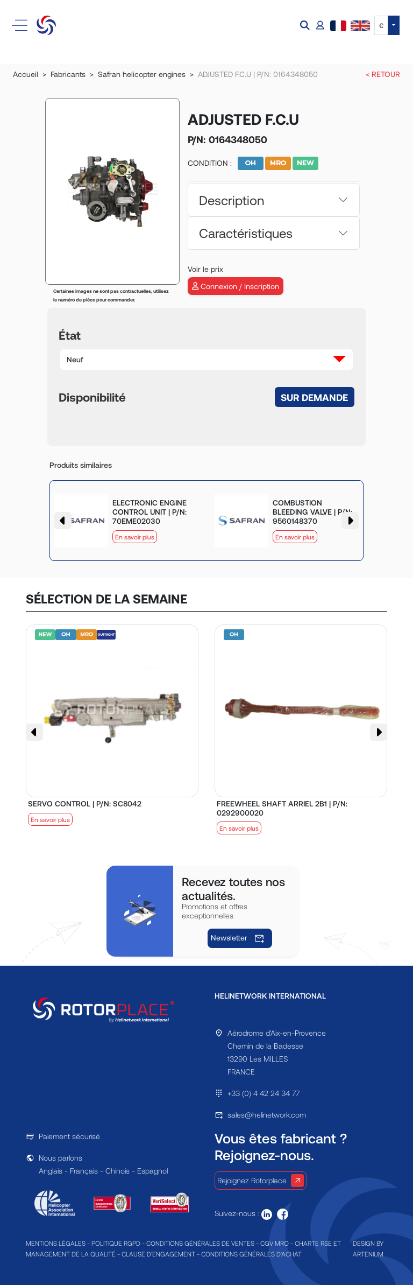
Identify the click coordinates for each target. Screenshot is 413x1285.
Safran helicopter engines (142, 74)
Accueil (25, 74)
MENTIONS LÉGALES (56, 1243)
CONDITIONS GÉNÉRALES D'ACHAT (251, 1254)
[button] (306, 26)
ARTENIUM (368, 1254)
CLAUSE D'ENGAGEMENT (158, 1254)
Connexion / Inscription (235, 286)
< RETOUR (383, 74)
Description (231, 200)
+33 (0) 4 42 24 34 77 (263, 1093)
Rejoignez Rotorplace (260, 1180)
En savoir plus (134, 536)
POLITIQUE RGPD (115, 1243)
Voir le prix (205, 268)
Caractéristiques (246, 233)
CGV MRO (274, 1243)
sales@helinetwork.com (266, 1114)
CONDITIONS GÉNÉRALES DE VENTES (200, 1243)
